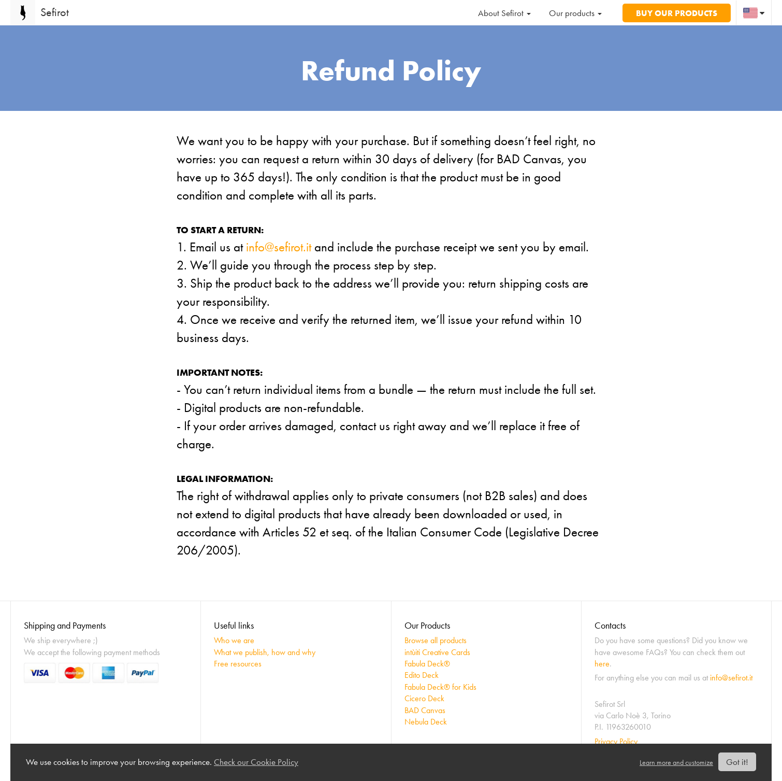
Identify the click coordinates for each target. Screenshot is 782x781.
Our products (575, 13)
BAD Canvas (424, 710)
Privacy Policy (616, 741)
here (602, 664)
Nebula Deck (425, 722)
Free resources (238, 664)
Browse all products (435, 640)
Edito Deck (421, 675)
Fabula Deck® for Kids (440, 687)
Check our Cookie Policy (256, 762)
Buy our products (676, 13)
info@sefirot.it (278, 246)
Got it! (737, 762)
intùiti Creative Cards (437, 652)
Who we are (234, 640)
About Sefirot (504, 13)
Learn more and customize (676, 762)
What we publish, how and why (264, 652)
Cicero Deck (424, 698)
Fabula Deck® (427, 664)
